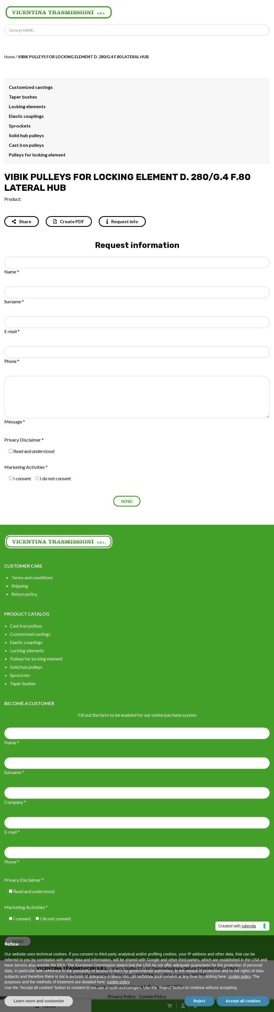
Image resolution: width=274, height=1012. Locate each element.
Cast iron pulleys (26, 145)
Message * (14, 421)
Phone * (11, 361)
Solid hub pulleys (26, 135)
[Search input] (138, 30)
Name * (11, 271)
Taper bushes (23, 96)
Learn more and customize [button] (39, 1001)
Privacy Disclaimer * (24, 439)
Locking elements (27, 106)
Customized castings (31, 87)
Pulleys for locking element (37, 154)
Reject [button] (199, 1001)
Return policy (24, 594)
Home (9, 56)
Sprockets (20, 125)
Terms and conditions (32, 577)
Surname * (14, 301)
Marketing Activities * (26, 467)
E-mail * (12, 331)
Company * (15, 802)
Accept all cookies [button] (243, 1001)
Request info (122, 221)
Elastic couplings (26, 116)
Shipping (19, 585)
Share (21, 221)
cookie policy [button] (239, 976)
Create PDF (68, 221)
